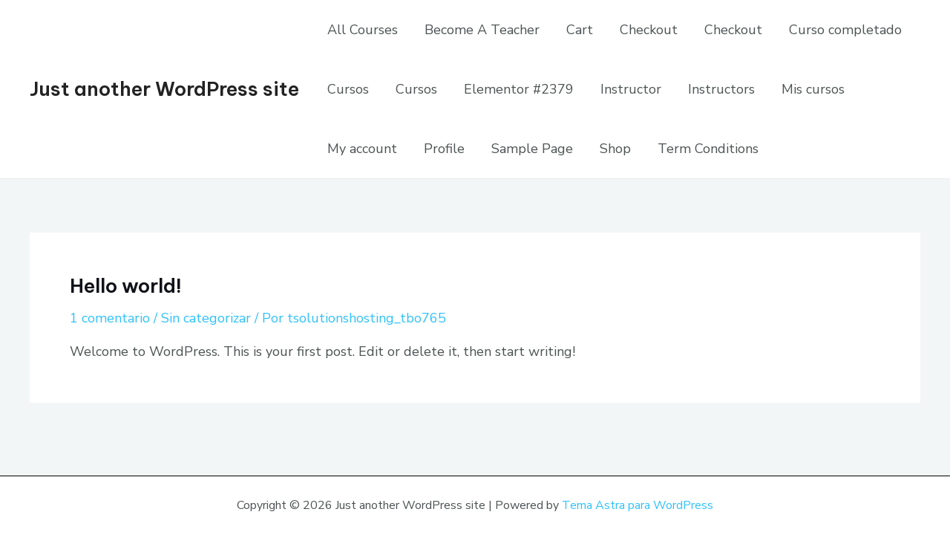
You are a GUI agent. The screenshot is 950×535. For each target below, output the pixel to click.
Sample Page (532, 149)
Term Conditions (708, 149)
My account (362, 149)
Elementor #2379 (519, 89)
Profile (444, 149)
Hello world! (126, 285)
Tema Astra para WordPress (637, 505)
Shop (615, 149)
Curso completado (845, 30)
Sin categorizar (206, 318)
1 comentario (110, 318)
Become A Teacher (482, 30)
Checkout (649, 30)
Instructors (721, 89)
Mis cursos (813, 89)
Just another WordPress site (164, 89)
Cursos (348, 89)
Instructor (630, 89)
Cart (579, 30)
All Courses (362, 30)
